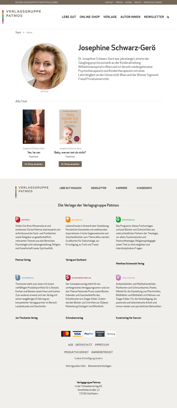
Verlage (110, 17)
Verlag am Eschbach (76, 259)
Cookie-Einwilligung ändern (88, 358)
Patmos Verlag (23, 259)
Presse (119, 2)
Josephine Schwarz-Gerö (34, 148)
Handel (128, 2)
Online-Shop (90, 17)
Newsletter (154, 17)
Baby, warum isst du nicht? (70, 152)
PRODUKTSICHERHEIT (76, 352)
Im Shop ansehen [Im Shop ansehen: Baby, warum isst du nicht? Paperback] (70, 164)
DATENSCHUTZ (83, 344)
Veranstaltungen (152, 2)
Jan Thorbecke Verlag (26, 317)
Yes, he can (33, 152)
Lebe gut (69, 17)
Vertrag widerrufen (76, 366)
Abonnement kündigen (99, 366)
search (168, 17)
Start (18, 32)
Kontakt (109, 2)
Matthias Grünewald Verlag (130, 263)
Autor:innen (130, 17)
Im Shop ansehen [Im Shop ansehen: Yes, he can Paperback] (34, 164)
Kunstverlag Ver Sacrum (128, 317)
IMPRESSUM (102, 344)
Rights (138, 2)
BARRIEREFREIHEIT (102, 352)
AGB (70, 344)
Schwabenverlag (74, 317)
